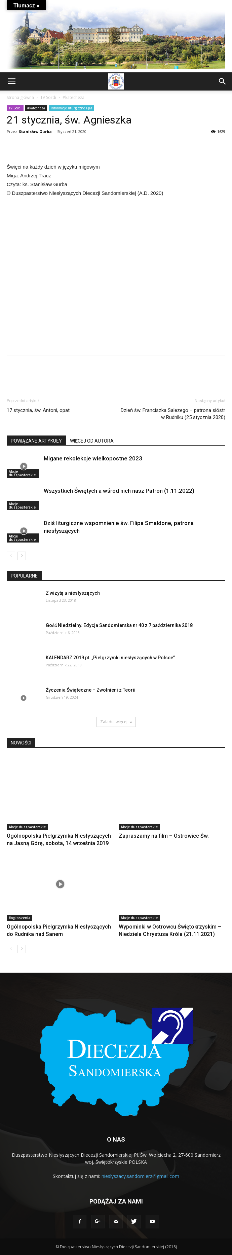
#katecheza (73, 97)
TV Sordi (48, 97)
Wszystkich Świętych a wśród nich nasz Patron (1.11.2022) (119, 490)
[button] (222, 81)
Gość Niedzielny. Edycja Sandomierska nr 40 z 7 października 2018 (119, 625)
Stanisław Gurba (35, 131)
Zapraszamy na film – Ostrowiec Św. (164, 836)
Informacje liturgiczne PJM (71, 108)
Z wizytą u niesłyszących (73, 593)
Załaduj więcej (116, 722)
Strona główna (20, 97)
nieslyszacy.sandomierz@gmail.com (140, 1176)
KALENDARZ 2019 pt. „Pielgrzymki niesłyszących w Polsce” (110, 657)
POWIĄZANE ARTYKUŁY (36, 441)
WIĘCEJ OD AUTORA (92, 441)
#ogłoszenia (19, 917)
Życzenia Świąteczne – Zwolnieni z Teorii (91, 690)
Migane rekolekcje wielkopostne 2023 (93, 458)
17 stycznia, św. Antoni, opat (38, 410)
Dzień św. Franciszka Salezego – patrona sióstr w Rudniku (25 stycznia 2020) (173, 413)
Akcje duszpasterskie (22, 473)
